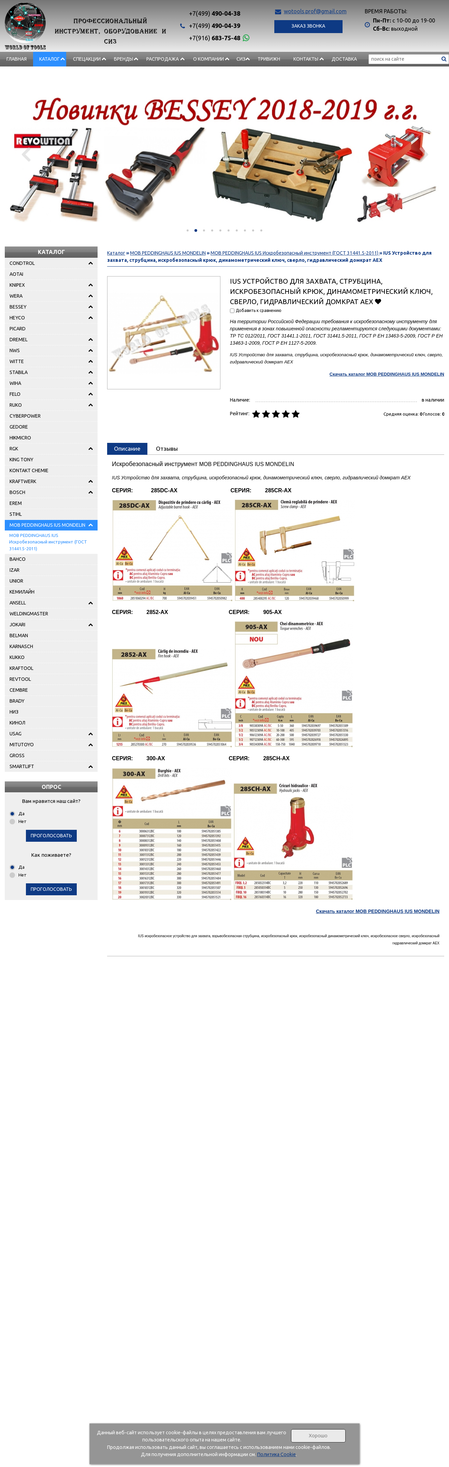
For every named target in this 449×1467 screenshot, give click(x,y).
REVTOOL (20, 679)
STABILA (19, 372)
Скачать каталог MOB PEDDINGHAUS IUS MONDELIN (387, 374)
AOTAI (16, 274)
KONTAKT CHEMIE (29, 470)
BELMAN (19, 635)
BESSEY (18, 307)
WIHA (15, 383)
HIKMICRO (20, 437)
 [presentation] (423, 154)
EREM (16, 503)
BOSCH (17, 492)
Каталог (49, 59)
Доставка (344, 59)
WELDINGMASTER (29, 613)
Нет (22, 821)
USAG (15, 733)
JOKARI (17, 624)
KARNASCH (21, 646)
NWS (15, 350)
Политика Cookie (276, 1454)
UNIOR (16, 581)
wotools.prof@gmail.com (315, 11)
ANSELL (18, 602)
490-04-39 (214, 25)
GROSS (17, 755)
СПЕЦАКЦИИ (87, 59)
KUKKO (17, 657)
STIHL (16, 514)
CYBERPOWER (25, 416)
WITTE (17, 361)
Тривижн (269, 59)
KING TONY (21, 459)
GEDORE (19, 427)
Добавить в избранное (378, 301)
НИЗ (14, 712)
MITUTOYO (22, 744)
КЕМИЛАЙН (22, 592)
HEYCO (17, 317)
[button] (188, 230)
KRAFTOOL (21, 668)
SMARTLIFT (22, 766)
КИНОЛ (17, 722)
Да (21, 813)
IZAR (14, 570)
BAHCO (18, 559)
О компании (208, 59)
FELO (15, 394)
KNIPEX (17, 285)
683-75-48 (214, 37)
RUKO (16, 405)
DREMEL (19, 339)
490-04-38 (214, 13)
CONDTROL (22, 263)
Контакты (305, 59)
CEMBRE (19, 690)
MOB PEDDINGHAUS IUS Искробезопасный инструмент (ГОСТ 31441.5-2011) (48, 542)
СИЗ (240, 59)
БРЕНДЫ (123, 59)
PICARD (18, 328)
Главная (16, 59)
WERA (16, 296)
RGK (14, 448)
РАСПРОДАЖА (162, 59)
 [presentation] (26, 154)
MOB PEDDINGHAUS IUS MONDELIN (47, 525)
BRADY (17, 701)
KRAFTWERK (23, 481)
